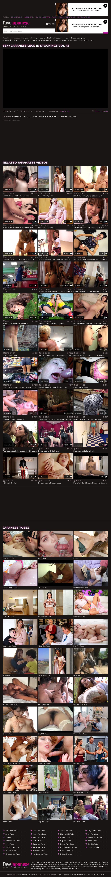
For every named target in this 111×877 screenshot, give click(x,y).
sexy (10, 120)
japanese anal (84, 40)
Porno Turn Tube (67, 844)
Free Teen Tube (39, 831)
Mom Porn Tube (39, 834)
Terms (59, 874)
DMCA (82, 874)
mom (30, 40)
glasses (43, 40)
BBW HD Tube (11, 851)
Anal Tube (10, 834)
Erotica (8, 837)
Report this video (100, 111)
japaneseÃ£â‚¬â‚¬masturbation (15, 40)
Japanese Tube (39, 847)
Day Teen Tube (11, 831)
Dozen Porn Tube (13, 841)
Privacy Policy (71, 874)
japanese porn (39, 844)
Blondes (22, 116)
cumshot (55, 40)
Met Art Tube (38, 841)
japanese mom (41, 38)
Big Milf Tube (65, 841)
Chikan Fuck (65, 837)
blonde (59, 116)
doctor (59, 38)
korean (75, 40)
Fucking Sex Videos (13, 847)
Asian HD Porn (66, 831)
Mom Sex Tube (39, 837)
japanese (36, 40)
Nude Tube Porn (66, 851)
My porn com (93, 834)
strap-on (73, 116)
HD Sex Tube (16, 17)
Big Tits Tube (93, 844)
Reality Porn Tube (95, 837)
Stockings (30, 116)
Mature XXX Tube (67, 834)
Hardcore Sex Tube (40, 854)
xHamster (78, 253)
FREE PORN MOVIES (32, 17)
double (49, 40)
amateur (15, 116)
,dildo (92, 40)
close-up (65, 116)
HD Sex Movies (66, 854)
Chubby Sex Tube (13, 854)
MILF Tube (10, 844)
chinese (65, 38)
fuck (70, 38)
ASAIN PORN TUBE (67, 17)
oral (35, 116)
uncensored (67, 40)
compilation (30, 38)
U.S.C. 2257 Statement (95, 874)
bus (61, 40)
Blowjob (41, 116)
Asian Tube (92, 841)
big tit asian (52, 38)
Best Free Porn (49, 17)
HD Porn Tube (83, 17)
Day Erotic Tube (94, 831)
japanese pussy (79, 38)
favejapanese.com (26, 874)
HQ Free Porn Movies (68, 847)
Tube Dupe (64, 111)
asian (47, 116)
